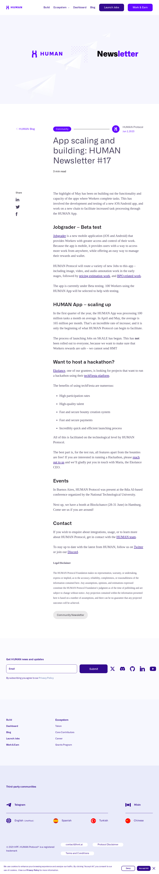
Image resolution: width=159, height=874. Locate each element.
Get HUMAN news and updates (25, 659)
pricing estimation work (94, 276)
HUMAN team (126, 537)
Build (47, 7)
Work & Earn (140, 7)
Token (58, 726)
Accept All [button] (143, 868)
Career (58, 739)
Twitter (138, 547)
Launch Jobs (111, 7)
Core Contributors (64, 732)
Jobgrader (59, 236)
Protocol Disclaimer (108, 845)
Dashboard (79, 7)
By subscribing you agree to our (30, 678)
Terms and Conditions (77, 853)
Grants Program (63, 745)
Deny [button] (128, 868)
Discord (73, 552)
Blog (92, 7)
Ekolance (59, 370)
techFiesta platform (96, 375)
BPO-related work (129, 276)
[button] (153, 868)
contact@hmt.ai (74, 845)
